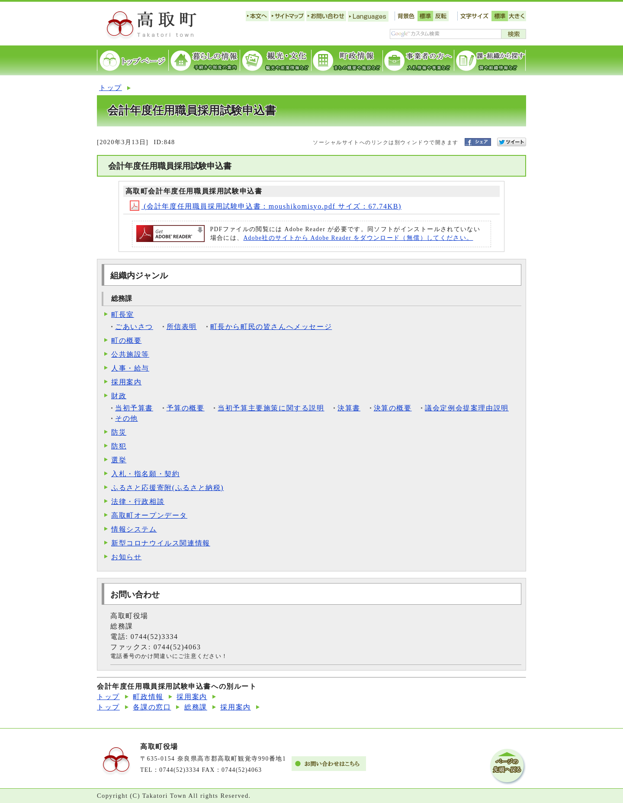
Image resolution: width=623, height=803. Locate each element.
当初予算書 (134, 408)
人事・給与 (130, 368)
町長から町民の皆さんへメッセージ (271, 326)
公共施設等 (130, 354)
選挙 (118, 460)
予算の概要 (186, 408)
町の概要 (126, 340)
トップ (110, 87)
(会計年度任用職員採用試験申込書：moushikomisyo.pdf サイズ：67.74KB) (265, 206)
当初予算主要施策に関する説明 (271, 408)
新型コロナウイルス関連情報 (160, 543)
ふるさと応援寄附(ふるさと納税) (167, 487)
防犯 (118, 446)
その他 (126, 418)
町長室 (122, 314)
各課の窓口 (152, 707)
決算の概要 (393, 408)
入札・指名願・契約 (145, 473)
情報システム (134, 529)
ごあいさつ (134, 326)
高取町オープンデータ (149, 515)
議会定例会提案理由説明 (467, 408)
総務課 (195, 707)
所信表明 (182, 326)
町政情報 (148, 696)
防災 (118, 432)
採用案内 (126, 382)
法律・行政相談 (137, 501)
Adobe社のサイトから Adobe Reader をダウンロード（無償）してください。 (358, 238)
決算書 (348, 408)
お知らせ (126, 557)
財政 (118, 396)
